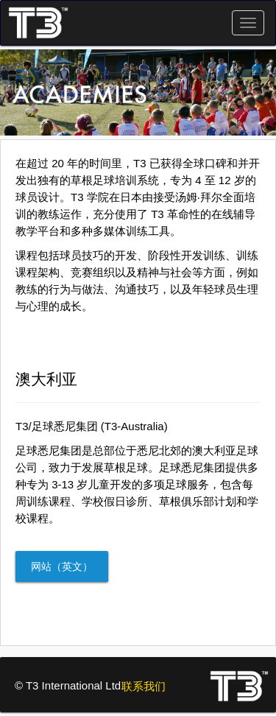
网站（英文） (62, 566)
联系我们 (143, 686)
